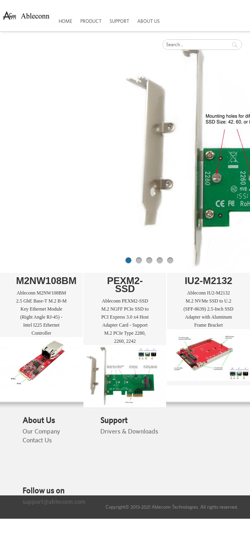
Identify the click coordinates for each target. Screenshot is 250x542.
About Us (38, 420)
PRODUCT (91, 21)
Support (114, 420)
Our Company (41, 431)
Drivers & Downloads (129, 431)
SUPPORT (119, 21)
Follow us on (43, 490)
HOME (65, 21)
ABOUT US (148, 21)
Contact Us (37, 440)
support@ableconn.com (53, 501)
